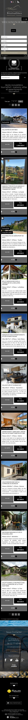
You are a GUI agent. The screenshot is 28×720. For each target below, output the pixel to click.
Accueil (2, 97)
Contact (14, 651)
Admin (21, 710)
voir (14, 152)
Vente (13, 30)
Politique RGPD (15, 711)
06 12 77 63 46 (14, 643)
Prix (14, 101)
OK (25, 77)
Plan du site (4, 710)
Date (21, 101)
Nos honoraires (14, 710)
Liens (19, 710)
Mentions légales (9, 710)
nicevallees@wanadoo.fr (14, 647)
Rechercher (14, 53)
